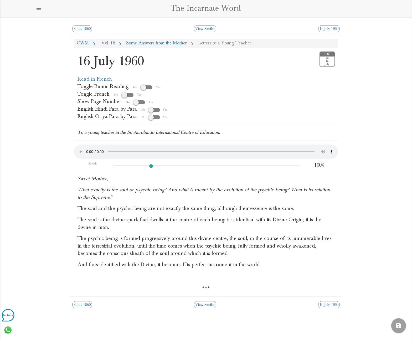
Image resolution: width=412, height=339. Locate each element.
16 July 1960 (329, 29)
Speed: (92, 163)
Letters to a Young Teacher (224, 43)
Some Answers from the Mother (156, 43)
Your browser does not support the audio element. (206, 152)
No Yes (146, 87)
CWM (83, 43)
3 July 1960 (82, 29)
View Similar (205, 29)
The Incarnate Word (206, 8)
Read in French (95, 79)
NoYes (154, 109)
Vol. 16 (107, 43)
